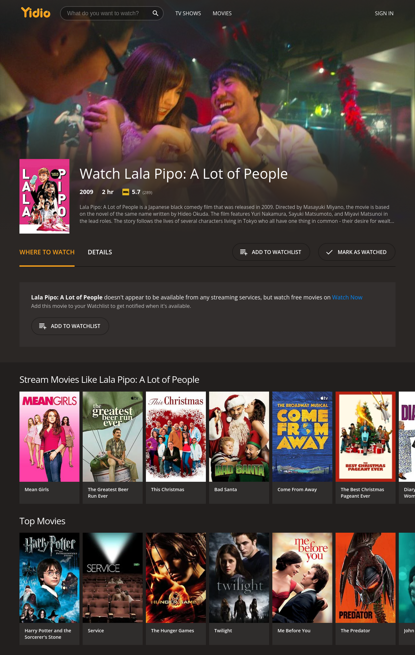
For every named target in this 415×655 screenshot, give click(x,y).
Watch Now (347, 297)
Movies (222, 13)
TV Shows (188, 13)
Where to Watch (47, 252)
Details (100, 252)
